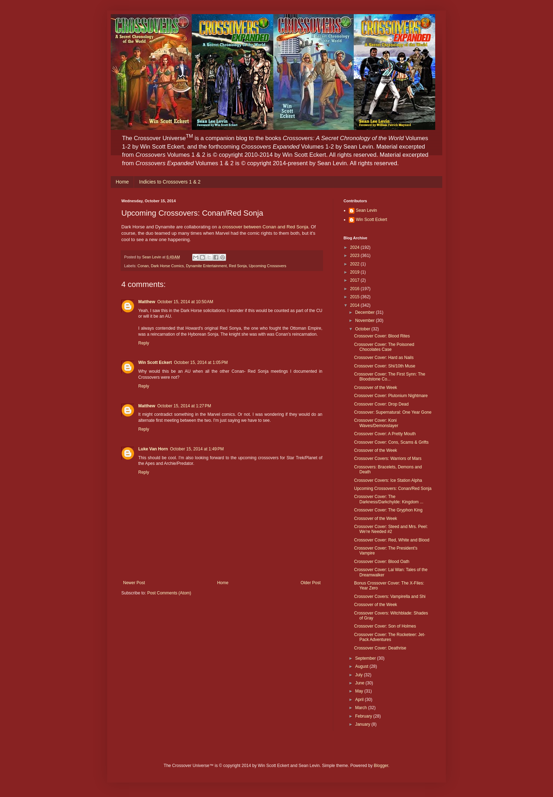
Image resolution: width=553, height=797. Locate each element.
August (362, 666)
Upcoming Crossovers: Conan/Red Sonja (392, 488)
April (360, 699)
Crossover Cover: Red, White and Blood (391, 540)
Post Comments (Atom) (169, 593)
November (365, 320)
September (366, 658)
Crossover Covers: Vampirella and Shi (390, 596)
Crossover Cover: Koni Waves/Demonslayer (376, 423)
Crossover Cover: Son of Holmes (385, 626)
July (359, 674)
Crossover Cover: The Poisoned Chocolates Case (384, 347)
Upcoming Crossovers (267, 266)
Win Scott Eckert (155, 362)
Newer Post (134, 582)
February (364, 716)
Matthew (146, 301)
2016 (355, 288)
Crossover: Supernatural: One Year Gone (392, 412)
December (365, 312)
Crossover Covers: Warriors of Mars (387, 458)
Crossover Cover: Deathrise (380, 648)
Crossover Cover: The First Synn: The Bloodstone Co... (389, 377)
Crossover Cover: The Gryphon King (388, 510)
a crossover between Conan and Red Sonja (263, 226)
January (363, 724)
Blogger (381, 765)
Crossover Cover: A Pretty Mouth (385, 433)
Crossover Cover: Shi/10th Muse (384, 366)
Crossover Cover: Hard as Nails (384, 357)
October (363, 328)
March (361, 707)
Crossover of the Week (375, 387)
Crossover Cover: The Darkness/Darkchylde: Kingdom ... (388, 499)
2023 (355, 255)
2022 (355, 264)
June (360, 683)
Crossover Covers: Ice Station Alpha (388, 480)
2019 (355, 272)
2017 (355, 280)
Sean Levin (366, 210)
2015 (355, 296)
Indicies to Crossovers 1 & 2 (169, 182)
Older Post (310, 582)
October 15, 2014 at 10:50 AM (185, 301)
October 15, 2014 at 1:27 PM (184, 405)
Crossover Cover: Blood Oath (381, 561)
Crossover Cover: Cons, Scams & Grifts (391, 442)
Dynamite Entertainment (206, 266)
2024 (355, 247)
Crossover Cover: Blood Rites (382, 336)
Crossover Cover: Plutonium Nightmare (391, 395)
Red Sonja (238, 266)
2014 (355, 305)
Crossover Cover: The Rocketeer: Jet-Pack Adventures (389, 637)
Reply (143, 343)
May (359, 691)
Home (122, 182)
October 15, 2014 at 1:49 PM (197, 449)
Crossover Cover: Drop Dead (381, 404)
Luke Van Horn (153, 449)
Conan (143, 266)
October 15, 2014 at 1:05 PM (200, 362)
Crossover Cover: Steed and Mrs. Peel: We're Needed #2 (391, 529)
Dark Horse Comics (167, 266)
